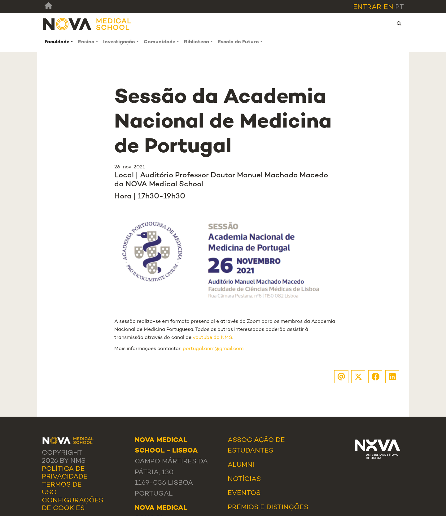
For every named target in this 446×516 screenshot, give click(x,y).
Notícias (244, 479)
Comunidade (159, 42)
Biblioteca (196, 42)
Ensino (86, 42)
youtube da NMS (212, 337)
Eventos (244, 493)
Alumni (241, 465)
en (388, 7)
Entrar (367, 7)
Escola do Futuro (238, 42)
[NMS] (87, 24)
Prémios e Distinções (268, 507)
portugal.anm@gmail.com (213, 349)
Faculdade (57, 42)
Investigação (119, 42)
